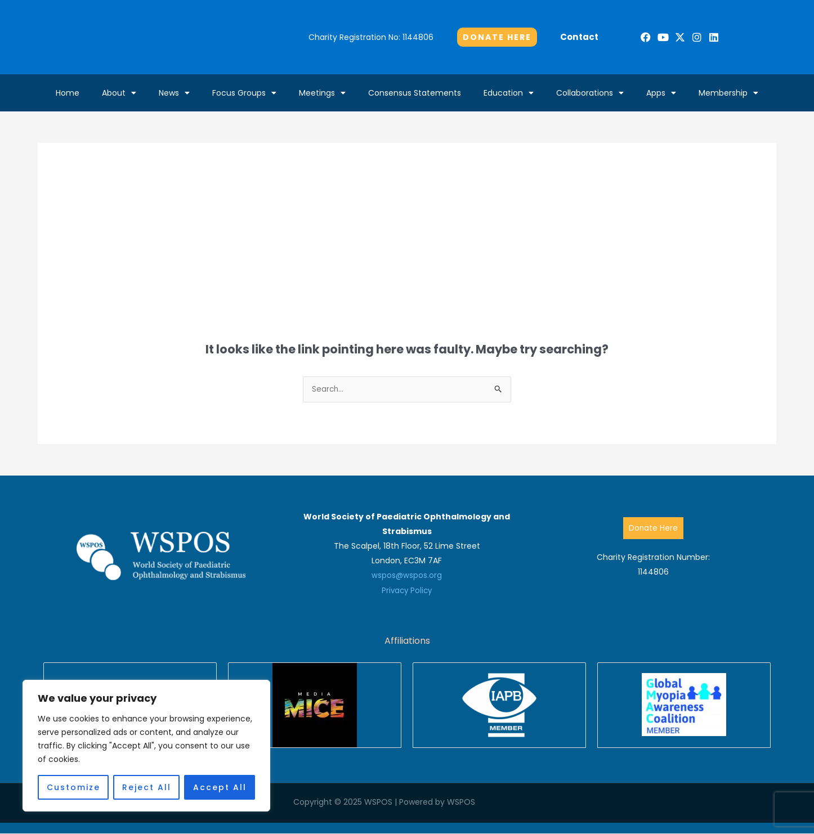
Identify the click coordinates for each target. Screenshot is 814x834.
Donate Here (653, 528)
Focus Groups (244, 92)
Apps (661, 92)
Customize (73, 787)
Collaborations (590, 92)
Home (67, 92)
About (119, 92)
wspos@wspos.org (407, 575)
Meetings (322, 92)
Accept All (220, 787)
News (174, 92)
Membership (728, 92)
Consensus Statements (414, 92)
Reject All (146, 787)
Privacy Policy (407, 590)
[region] (146, 745)
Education (509, 92)
